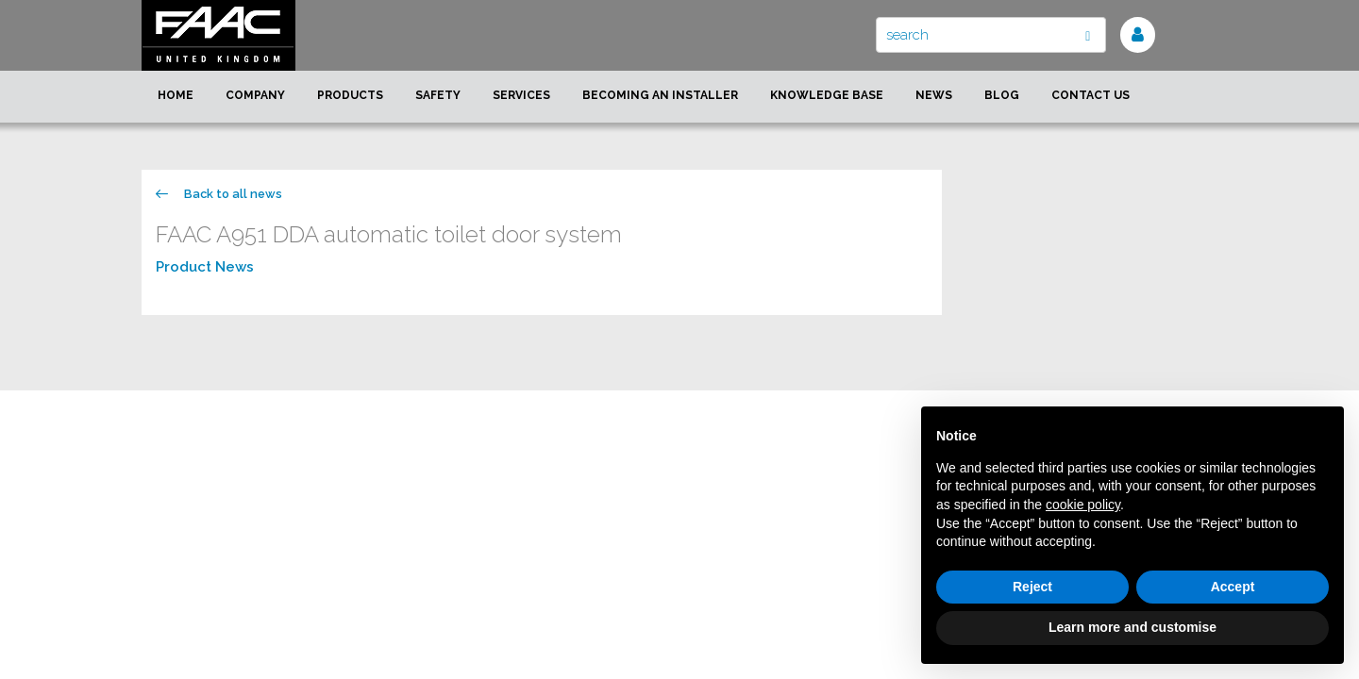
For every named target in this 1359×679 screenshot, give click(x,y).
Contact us (1090, 95)
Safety (438, 95)
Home (175, 95)
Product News (205, 266)
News (933, 95)
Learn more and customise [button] (1132, 627)
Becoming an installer (660, 95)
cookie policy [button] (1083, 504)
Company (255, 95)
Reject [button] (1032, 586)
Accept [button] (1233, 586)
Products (350, 95)
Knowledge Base (826, 95)
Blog (1001, 95)
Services (521, 95)
